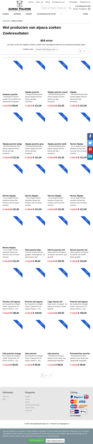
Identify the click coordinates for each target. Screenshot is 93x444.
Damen (6, 14)
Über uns (39, 2)
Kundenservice (58, 2)
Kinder (29, 14)
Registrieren (85, 2)
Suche (69, 8)
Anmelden (73, 2)
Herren (17, 14)
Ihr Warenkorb (82, 6)
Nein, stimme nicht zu (55, 441)
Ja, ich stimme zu (36, 441)
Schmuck (28, 410)
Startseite (6, 21)
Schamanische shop (46, 14)
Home (30, 2)
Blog (48, 2)
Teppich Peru (29, 408)
